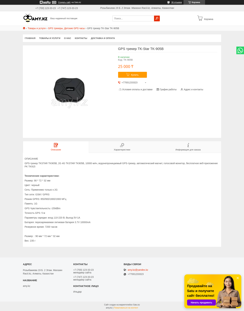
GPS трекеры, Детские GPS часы (66, 28)
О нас (67, 38)
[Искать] (157, 18)
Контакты (81, 38)
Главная (30, 38)
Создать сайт (64, 2)
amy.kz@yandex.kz (138, 270)
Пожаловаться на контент (126, 308)
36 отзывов (176, 2)
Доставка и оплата (103, 38)
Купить (134, 75)
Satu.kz (136, 305)
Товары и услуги (37, 28)
